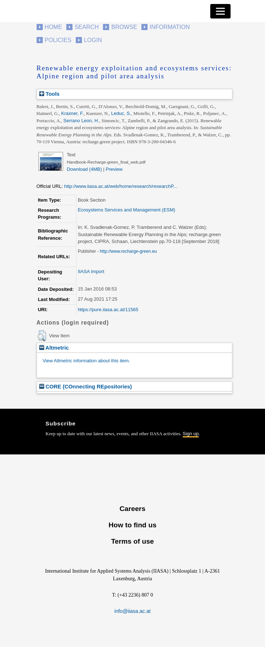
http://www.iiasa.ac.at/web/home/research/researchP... (120, 186)
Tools (49, 94)
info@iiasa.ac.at (133, 611)
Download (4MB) (84, 169)
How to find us (132, 525)
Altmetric (54, 348)
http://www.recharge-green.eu (128, 251)
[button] (42, 335)
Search (87, 27)
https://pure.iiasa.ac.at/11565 (108, 309)
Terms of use (132, 541)
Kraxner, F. (72, 113)
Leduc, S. (121, 113)
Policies (58, 40)
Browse (124, 27)
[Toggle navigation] (220, 11)
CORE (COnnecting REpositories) (85, 386)
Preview (114, 169)
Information (170, 27)
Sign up (191, 433)
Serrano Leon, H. (81, 120)
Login (93, 40)
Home (53, 27)
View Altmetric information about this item (86, 360)
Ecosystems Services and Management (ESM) (126, 210)
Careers (132, 508)
